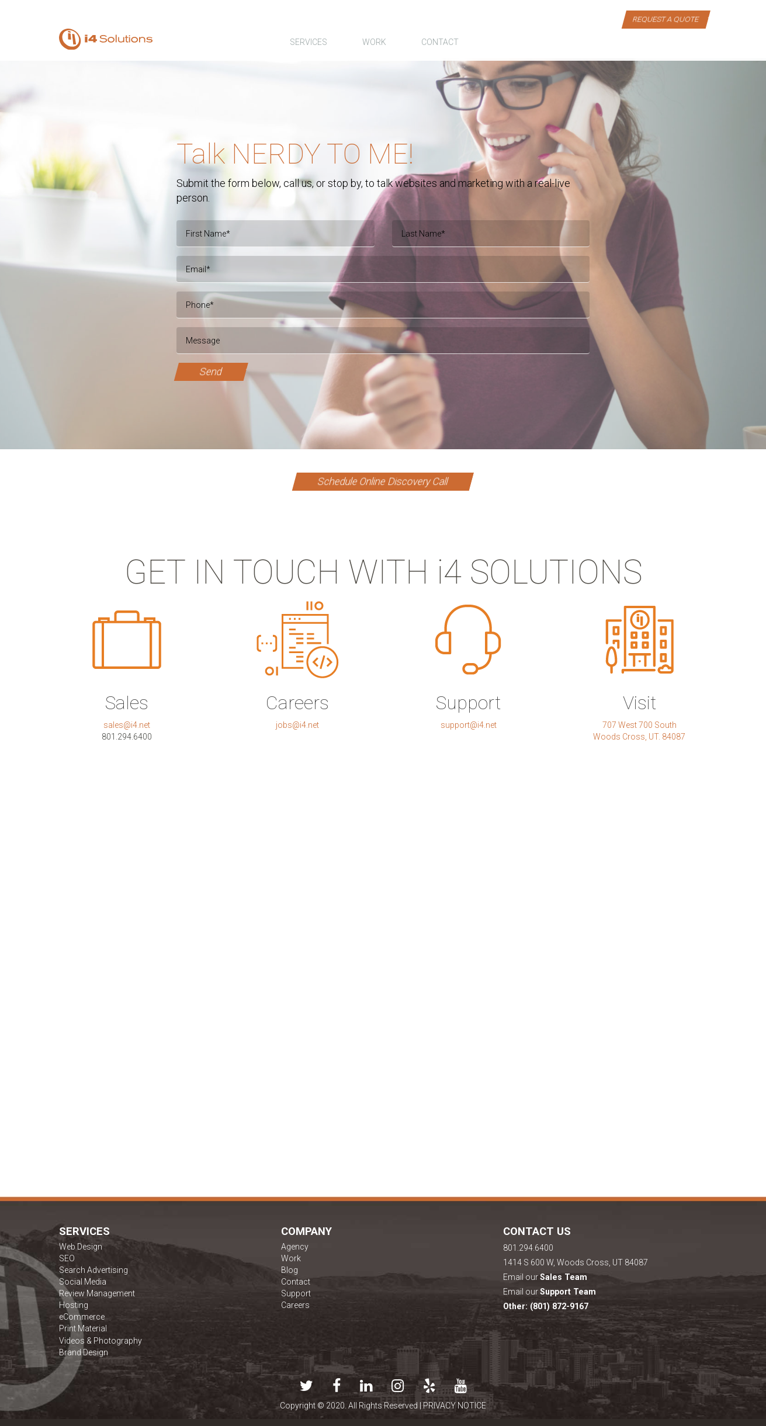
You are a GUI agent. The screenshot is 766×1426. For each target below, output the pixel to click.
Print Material (83, 1328)
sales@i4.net (126, 725)
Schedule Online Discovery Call (382, 481)
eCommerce (82, 1316)
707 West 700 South (639, 725)
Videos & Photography (100, 1340)
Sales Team (563, 1277)
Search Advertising (93, 1270)
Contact (295, 1281)
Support (296, 1293)
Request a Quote (666, 19)
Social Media (82, 1281)
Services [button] (308, 42)
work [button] (374, 42)
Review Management (97, 1293)
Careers (295, 1305)
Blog (289, 1270)
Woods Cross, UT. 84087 (639, 736)
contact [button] (440, 42)
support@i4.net (469, 725)
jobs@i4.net (297, 725)
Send (210, 371)
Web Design (80, 1246)
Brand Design (83, 1352)
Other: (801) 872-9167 (545, 1306)
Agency (295, 1246)
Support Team (568, 1291)
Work (291, 1258)
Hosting (73, 1305)
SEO (67, 1258)
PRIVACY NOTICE (454, 1405)
